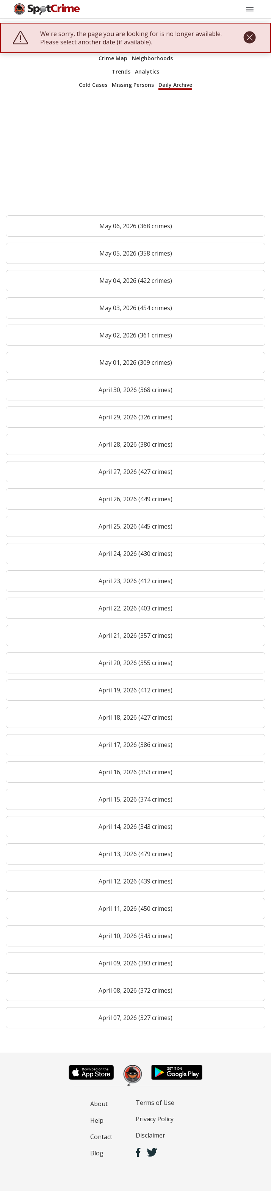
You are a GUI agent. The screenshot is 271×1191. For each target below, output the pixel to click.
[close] (249, 38)
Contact (101, 1137)
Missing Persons (133, 84)
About (99, 1104)
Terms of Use (155, 1102)
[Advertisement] (135, 156)
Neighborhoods (152, 58)
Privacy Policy (155, 1119)
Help (96, 1120)
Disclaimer (150, 1135)
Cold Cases (93, 84)
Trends (121, 71)
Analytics (147, 71)
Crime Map (113, 58)
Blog (96, 1153)
